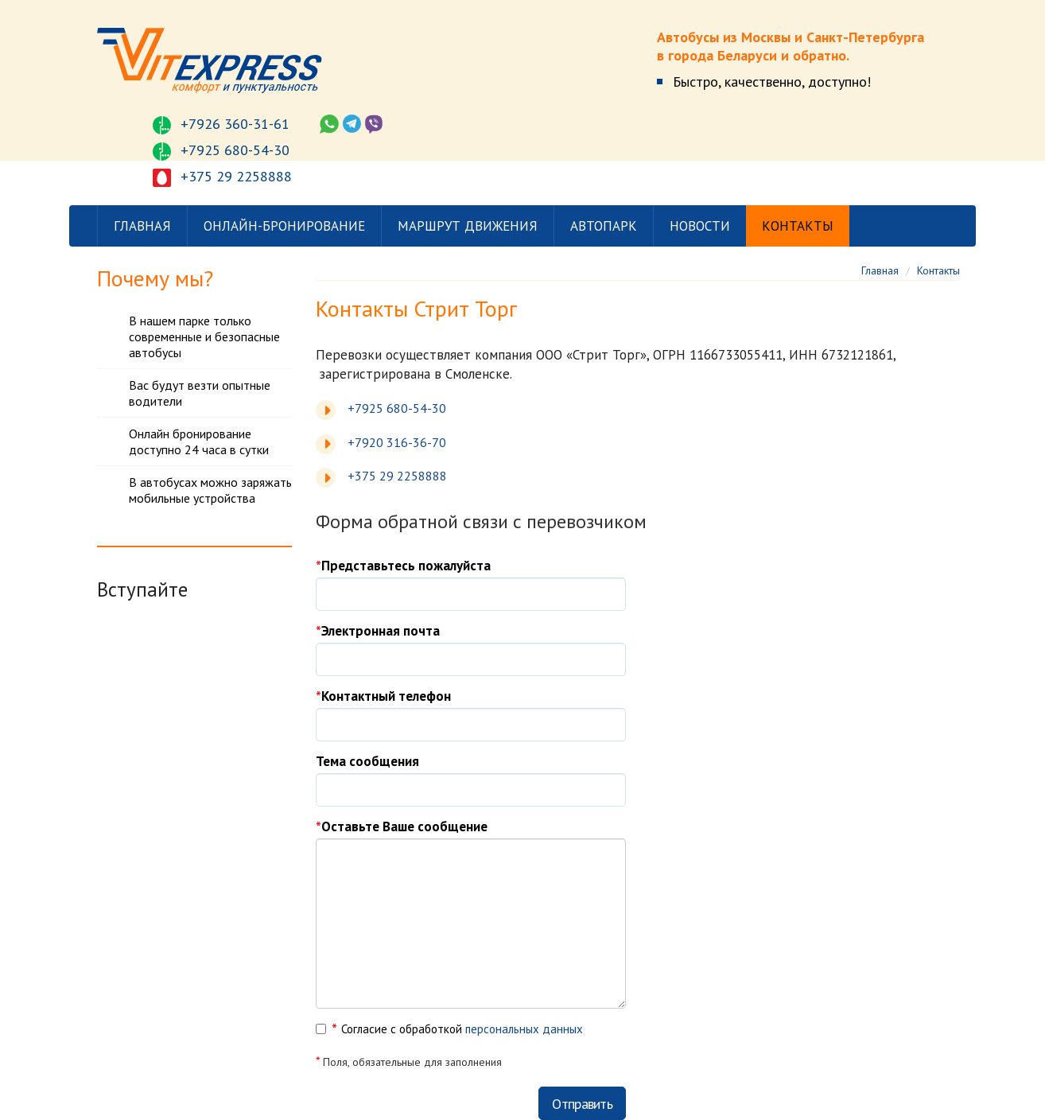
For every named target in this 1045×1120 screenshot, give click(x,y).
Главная (142, 226)
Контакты (797, 226)
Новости (700, 226)
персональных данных (524, 1028)
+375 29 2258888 (397, 476)
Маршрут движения (468, 226)
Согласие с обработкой (462, 1029)
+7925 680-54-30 (397, 408)
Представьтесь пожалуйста (406, 566)
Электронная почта (380, 631)
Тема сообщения (367, 761)
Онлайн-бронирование (284, 226)
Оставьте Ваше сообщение (404, 826)
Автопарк (603, 226)
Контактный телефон (386, 696)
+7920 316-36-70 (397, 442)
